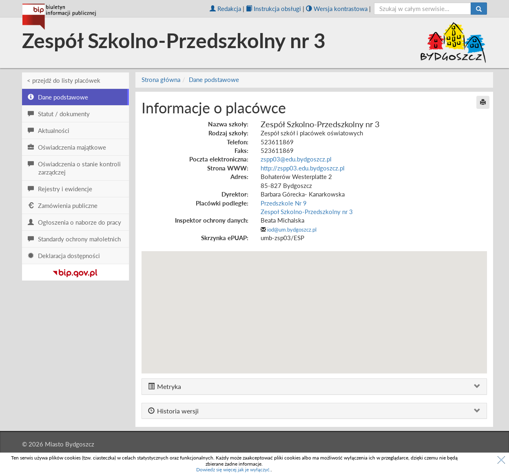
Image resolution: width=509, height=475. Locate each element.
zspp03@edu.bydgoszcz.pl (296, 159)
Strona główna (161, 79)
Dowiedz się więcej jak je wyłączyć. (233, 469)
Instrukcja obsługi (273, 8)
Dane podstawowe (214, 79)
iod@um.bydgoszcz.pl (291, 229)
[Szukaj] (479, 8)
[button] (314, 304)
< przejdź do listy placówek (63, 80)
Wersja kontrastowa (336, 8)
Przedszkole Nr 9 (284, 203)
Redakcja (225, 8)
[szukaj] (422, 8)
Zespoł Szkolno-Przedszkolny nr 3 (307, 211)
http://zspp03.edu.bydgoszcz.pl (303, 168)
